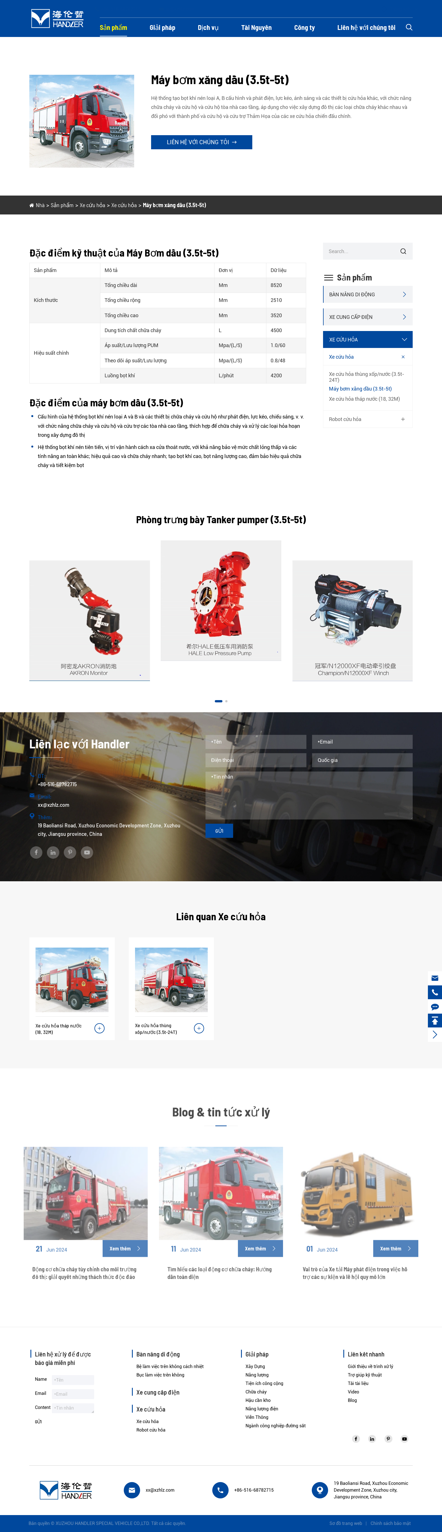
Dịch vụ (208, 27)
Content (42, 1407)
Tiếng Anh (395, 9)
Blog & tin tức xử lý (221, 1116)
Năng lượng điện (262, 1409)
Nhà (40, 204)
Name (41, 1379)
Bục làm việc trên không (160, 1375)
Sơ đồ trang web (350, 1523)
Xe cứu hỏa (92, 204)
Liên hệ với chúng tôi (366, 27)
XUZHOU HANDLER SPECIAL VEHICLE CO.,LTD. (98, 1523)
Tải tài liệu (358, 1383)
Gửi (219, 831)
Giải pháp (162, 27)
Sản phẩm (113, 27)
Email (40, 1393)
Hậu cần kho (258, 1400)
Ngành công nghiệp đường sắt (276, 1425)
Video (353, 1392)
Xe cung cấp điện (351, 317)
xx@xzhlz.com (182, 9)
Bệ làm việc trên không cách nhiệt (170, 1366)
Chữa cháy (256, 1392)
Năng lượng (257, 1375)
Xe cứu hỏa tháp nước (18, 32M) (364, 399)
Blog (352, 1400)
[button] (218, 701)
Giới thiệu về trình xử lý (370, 1366)
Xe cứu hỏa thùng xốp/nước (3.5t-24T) (366, 377)
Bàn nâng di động (352, 294)
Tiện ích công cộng (264, 1383)
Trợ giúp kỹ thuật (365, 1375)
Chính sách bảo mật (395, 1523)
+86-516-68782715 (123, 9)
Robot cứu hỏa (345, 419)
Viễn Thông (257, 1417)
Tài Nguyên (256, 27)
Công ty (304, 27)
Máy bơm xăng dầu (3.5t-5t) (174, 204)
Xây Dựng (255, 1366)
